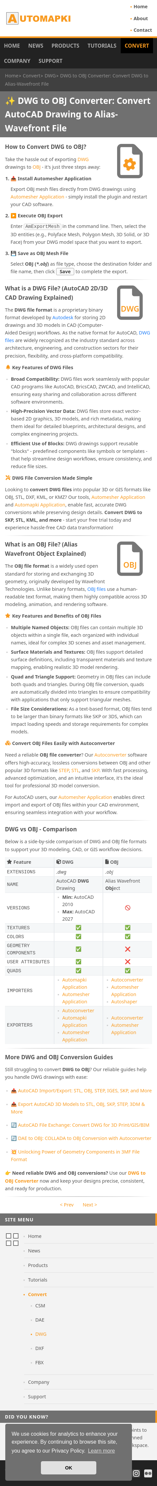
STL (75, 769)
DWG (83, 159)
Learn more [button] (101, 1451)
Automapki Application (40, 504)
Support (50, 61)
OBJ (37, 167)
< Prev (67, 1204)
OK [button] (68, 1467)
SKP (95, 769)
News (35, 45)
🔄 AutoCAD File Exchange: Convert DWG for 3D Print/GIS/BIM (80, 1124)
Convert (137, 45)
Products (65, 45)
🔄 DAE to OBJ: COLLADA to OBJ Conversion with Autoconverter (81, 1137)
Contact (143, 30)
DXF (39, 1347)
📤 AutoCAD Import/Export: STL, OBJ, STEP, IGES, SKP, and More (81, 1090)
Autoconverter (110, 754)
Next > (90, 1204)
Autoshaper (124, 1001)
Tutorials (102, 45)
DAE (39, 1319)
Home (141, 6)
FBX (39, 1362)
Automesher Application (37, 197)
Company (17, 61)
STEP (64, 769)
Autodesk (63, 317)
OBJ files (96, 588)
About (141, 18)
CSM (40, 1305)
